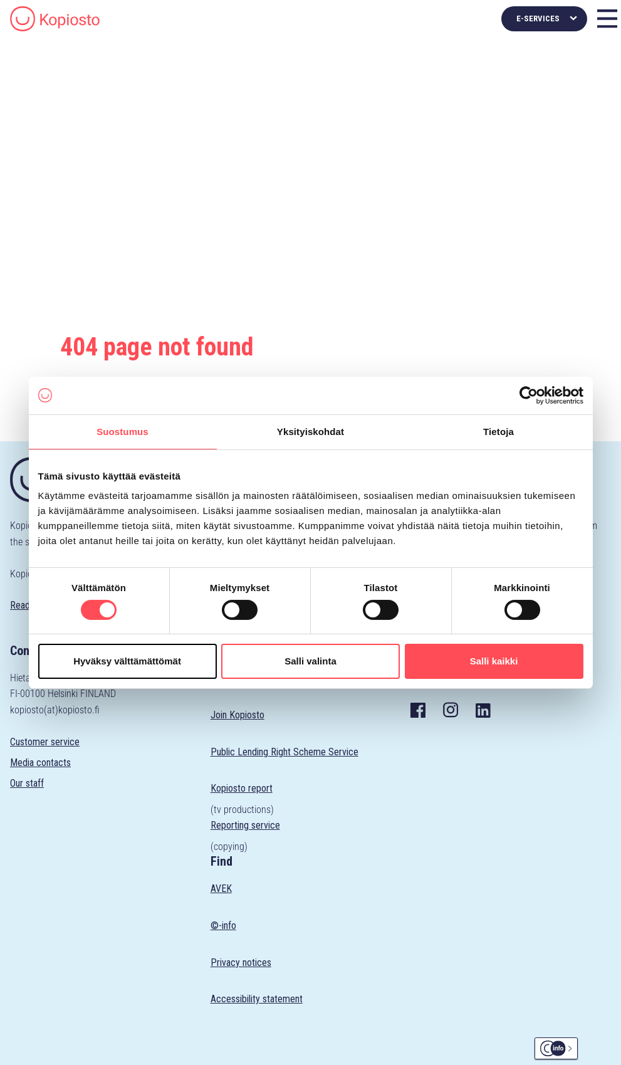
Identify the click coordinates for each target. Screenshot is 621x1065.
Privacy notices (241, 962)
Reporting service (245, 825)
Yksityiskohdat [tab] (310, 431)
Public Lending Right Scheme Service (284, 752)
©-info (223, 925)
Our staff (27, 783)
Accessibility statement (257, 999)
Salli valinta (310, 661)
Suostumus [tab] (123, 431)
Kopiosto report (242, 788)
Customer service (45, 742)
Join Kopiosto (237, 715)
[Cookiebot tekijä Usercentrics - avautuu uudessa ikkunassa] (528, 395)
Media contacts (40, 763)
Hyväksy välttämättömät (127, 661)
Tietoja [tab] (498, 431)
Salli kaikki (494, 661)
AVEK (221, 888)
